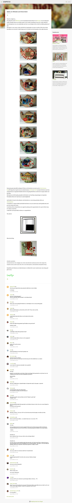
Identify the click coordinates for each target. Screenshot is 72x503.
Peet (11, 330)
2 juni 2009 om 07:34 (14, 378)
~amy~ (11, 449)
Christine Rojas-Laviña (14, 490)
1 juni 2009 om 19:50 (14, 346)
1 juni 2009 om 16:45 (14, 318)
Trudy (11, 395)
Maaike (11, 381)
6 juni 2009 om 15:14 (14, 459)
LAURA (30, 189)
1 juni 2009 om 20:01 (14, 353)
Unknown (12, 314)
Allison (11, 342)
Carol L (11, 455)
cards (53, 61)
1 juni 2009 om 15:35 (14, 305)
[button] (7, 15)
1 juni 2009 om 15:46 (14, 311)
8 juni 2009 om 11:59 (14, 493)
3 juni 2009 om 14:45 (14, 420)
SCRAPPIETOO (6, 2)
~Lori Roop (12, 363)
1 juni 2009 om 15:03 (14, 298)
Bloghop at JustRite (56, 43)
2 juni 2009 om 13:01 (14, 392)
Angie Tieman (12, 483)
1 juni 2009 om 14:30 (14, 291)
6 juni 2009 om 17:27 (14, 474)
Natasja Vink (12, 286)
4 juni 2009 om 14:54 (14, 446)
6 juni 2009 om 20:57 (14, 480)
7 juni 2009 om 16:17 (14, 487)
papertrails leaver (13, 462)
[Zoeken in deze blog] (65, 2)
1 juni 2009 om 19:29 (14, 339)
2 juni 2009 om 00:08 (14, 366)
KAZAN (35, 189)
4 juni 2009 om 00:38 (14, 437)
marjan (11, 294)
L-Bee (11, 477)
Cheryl (11, 369)
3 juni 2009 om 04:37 (14, 414)
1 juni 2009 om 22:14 (14, 360)
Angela (11, 308)
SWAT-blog (18, 20)
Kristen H (11, 410)
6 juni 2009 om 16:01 (14, 465)
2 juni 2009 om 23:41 (14, 407)
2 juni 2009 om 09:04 (14, 385)
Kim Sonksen (12, 356)
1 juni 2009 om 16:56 (14, 326)
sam (11, 349)
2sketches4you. (10, 201)
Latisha (11, 336)
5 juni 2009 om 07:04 (14, 452)
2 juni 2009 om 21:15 (14, 399)
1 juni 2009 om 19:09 (14, 333)
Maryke (11, 321)
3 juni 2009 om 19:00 (14, 431)
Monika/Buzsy (12, 417)
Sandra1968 (12, 402)
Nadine (11, 423)
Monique (39, 20)
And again (54, 79)
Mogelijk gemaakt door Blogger (36, 501)
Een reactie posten (10, 496)
